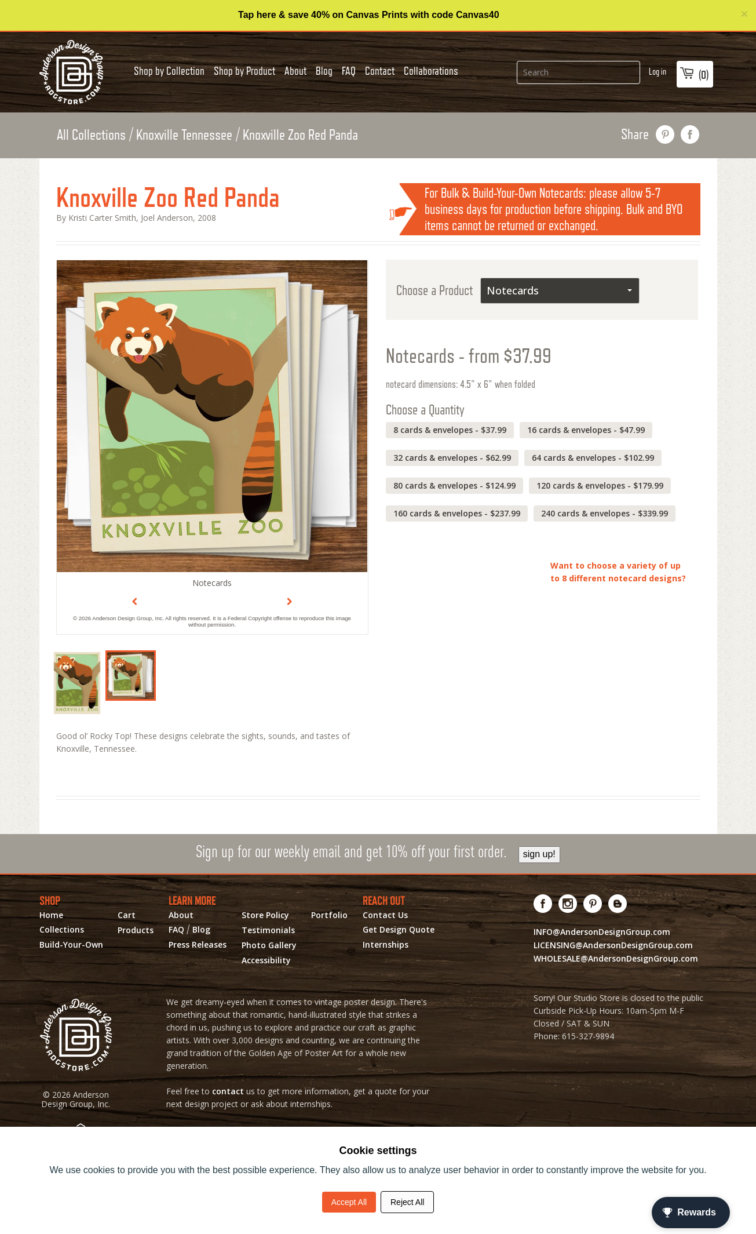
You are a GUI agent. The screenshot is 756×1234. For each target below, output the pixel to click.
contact (228, 1091)
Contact (380, 71)
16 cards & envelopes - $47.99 (586, 429)
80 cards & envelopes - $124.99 (454, 485)
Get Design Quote (398, 930)
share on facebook (690, 134)
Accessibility (266, 960)
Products (136, 930)
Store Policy (265, 915)
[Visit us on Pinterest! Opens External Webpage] (592, 903)
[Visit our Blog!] (617, 903)
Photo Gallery (269, 945)
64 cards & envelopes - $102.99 (593, 457)
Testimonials (268, 930)
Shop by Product (244, 71)
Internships (385, 945)
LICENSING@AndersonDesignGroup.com (613, 945)
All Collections (91, 134)
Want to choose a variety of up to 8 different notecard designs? (618, 572)
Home (51, 915)
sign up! (539, 854)
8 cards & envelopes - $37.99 (449, 429)
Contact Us (385, 915)
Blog (324, 71)
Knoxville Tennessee (184, 134)
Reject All (407, 1202)
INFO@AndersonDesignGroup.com (602, 931)
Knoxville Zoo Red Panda (300, 134)
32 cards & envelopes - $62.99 (452, 457)
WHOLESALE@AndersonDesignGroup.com (616, 958)
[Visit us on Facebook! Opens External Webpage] (543, 903)
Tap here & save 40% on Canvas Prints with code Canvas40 (368, 15)
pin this (665, 134)
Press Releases (198, 945)
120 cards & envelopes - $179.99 (599, 485)
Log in (657, 71)
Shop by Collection (169, 71)
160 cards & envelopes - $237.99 (456, 513)
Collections (61, 930)
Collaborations (431, 71)
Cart (127, 915)
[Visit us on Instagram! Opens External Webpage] (568, 903)
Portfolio (329, 915)
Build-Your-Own (71, 945)
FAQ (349, 71)
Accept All (349, 1202)
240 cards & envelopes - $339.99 (604, 513)
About (295, 71)
